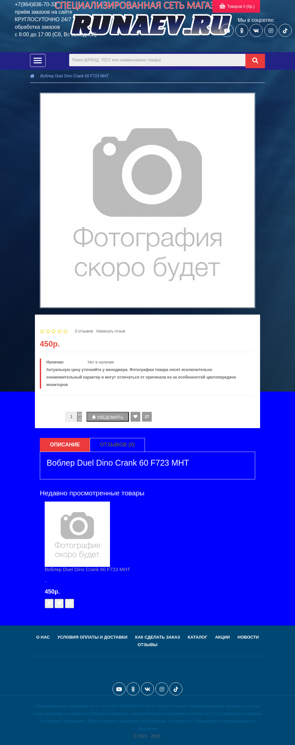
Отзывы (147, 644)
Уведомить (107, 417)
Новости (248, 637)
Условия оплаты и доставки (92, 637)
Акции (222, 637)
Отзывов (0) (117, 444)
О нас (43, 637)
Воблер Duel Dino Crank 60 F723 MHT (74, 76)
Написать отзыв (110, 331)
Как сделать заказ (157, 637)
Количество (51, 416)
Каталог (197, 637)
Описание (65, 444)
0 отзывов (84, 331)
